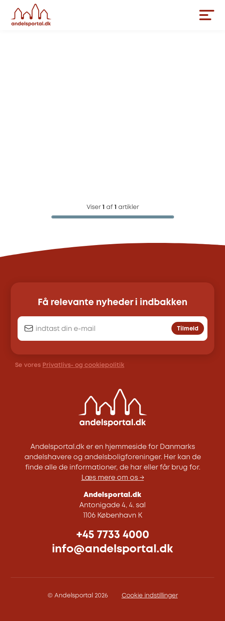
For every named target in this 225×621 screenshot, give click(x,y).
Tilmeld (187, 328)
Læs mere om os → (112, 478)
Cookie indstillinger (150, 595)
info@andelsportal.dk (112, 549)
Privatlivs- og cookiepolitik (83, 365)
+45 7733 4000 (112, 535)
